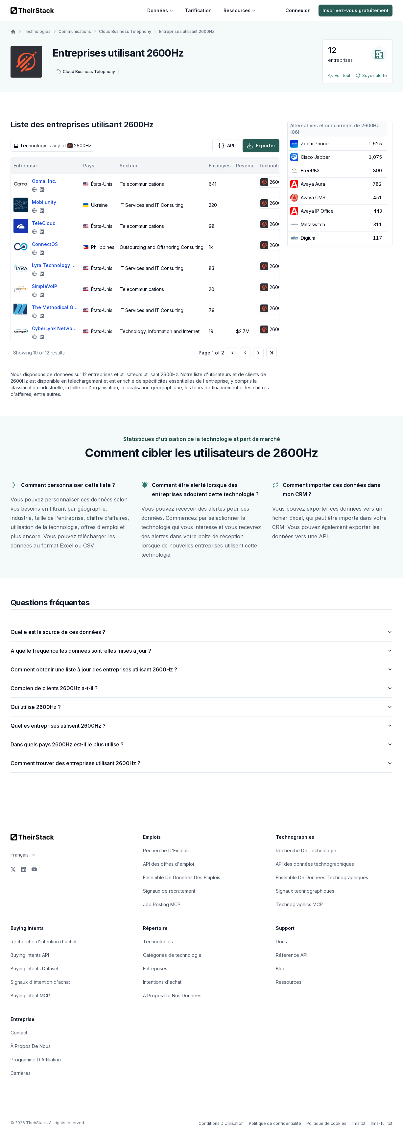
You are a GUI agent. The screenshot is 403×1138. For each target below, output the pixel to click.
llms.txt (359, 1123)
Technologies (37, 31)
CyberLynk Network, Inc (55, 328)
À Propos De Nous (31, 1046)
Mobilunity (44, 202)
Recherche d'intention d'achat (44, 941)
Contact (19, 1032)
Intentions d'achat (162, 982)
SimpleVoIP (44, 286)
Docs (281, 941)
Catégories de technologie (172, 955)
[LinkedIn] (23, 869)
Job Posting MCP (161, 904)
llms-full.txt (381, 1123)
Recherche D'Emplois (166, 850)
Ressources (240, 10)
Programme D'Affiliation (36, 1059)
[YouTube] (34, 869)
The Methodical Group (55, 307)
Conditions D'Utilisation (221, 1123)
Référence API (291, 955)
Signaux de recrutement (169, 891)
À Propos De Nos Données (172, 995)
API (226, 145)
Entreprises (155, 968)
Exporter (261, 145)
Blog (281, 968)
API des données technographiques (315, 864)
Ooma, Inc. (44, 181)
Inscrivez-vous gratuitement (355, 10)
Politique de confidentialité (275, 1123)
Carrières (21, 1073)
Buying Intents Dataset (35, 968)
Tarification (198, 10)
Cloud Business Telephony (125, 31)
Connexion (298, 10)
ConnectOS (45, 244)
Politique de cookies (326, 1123)
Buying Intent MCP (30, 995)
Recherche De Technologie (306, 850)
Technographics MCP (299, 904)
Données (160, 10)
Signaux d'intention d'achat (40, 982)
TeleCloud (44, 223)
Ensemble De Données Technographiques (322, 877)
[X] (13, 869)
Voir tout (339, 75)
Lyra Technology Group (55, 265)
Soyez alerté (371, 75)
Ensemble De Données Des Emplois (181, 877)
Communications (75, 31)
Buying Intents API (30, 955)
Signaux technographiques (305, 891)
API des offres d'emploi (168, 864)
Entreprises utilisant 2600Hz (186, 31)
